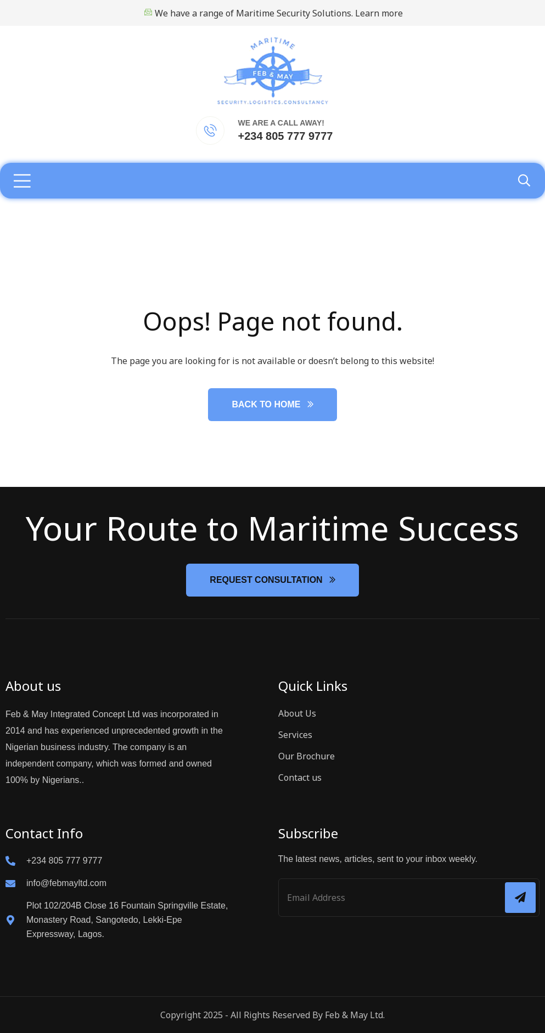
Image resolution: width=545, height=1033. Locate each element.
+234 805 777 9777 (285, 136)
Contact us (300, 777)
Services (295, 735)
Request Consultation (266, 579)
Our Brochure (306, 756)
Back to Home (266, 404)
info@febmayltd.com (66, 883)
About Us (297, 713)
